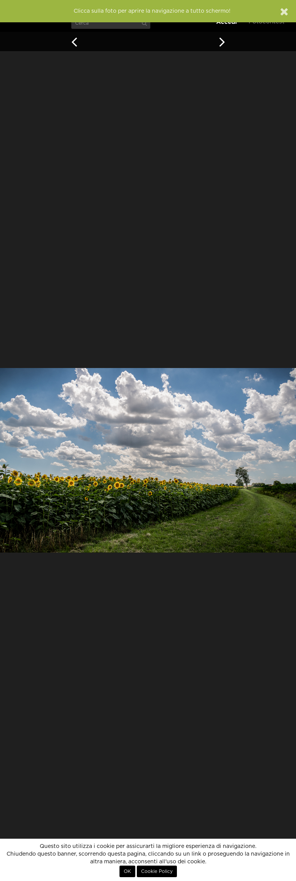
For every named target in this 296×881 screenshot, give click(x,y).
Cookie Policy (157, 871)
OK (127, 871)
